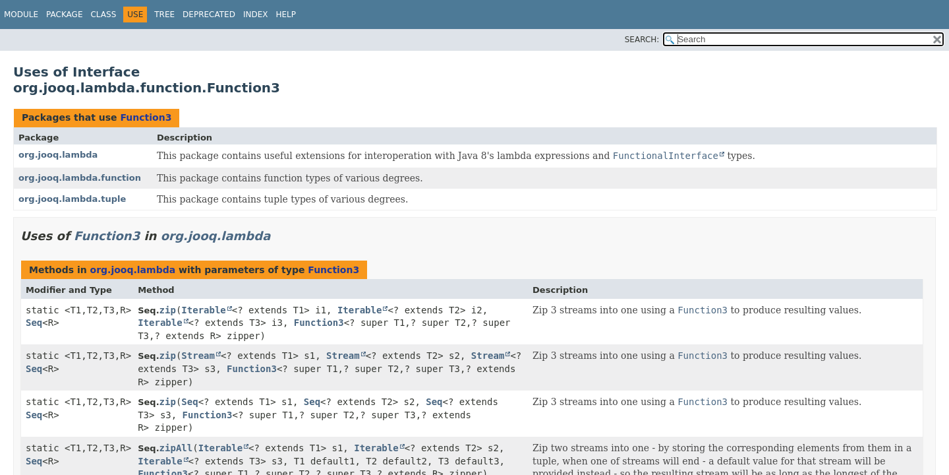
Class (103, 14)
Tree (164, 14)
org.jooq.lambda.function (79, 178)
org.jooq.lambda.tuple (72, 199)
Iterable (203, 310)
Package (64, 14)
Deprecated (209, 14)
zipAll (176, 448)
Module (21, 14)
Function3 (145, 117)
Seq (34, 322)
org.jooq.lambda (58, 155)
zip (167, 310)
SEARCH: (642, 39)
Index (255, 14)
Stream (198, 355)
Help (285, 14)
